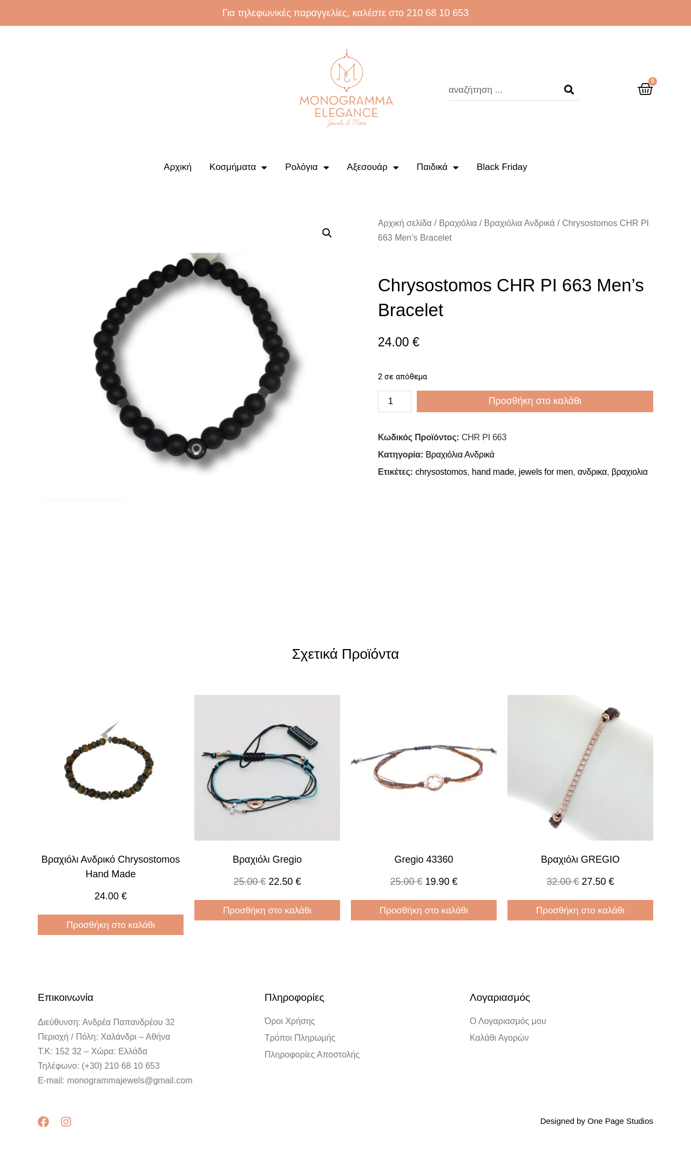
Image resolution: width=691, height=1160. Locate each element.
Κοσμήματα (238, 168)
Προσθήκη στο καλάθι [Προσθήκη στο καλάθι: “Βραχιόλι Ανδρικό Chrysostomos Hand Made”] (110, 925)
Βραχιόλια (458, 223)
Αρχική (178, 167)
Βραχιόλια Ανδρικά (519, 223)
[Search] (569, 90)
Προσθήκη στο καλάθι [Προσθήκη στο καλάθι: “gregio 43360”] (424, 910)
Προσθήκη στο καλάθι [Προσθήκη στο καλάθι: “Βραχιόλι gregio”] (267, 910)
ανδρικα (592, 471)
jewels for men (546, 471)
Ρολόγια (307, 168)
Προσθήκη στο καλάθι (535, 401)
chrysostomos (441, 471)
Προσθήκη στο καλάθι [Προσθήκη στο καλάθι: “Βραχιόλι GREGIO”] (580, 910)
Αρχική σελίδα (405, 223)
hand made (493, 471)
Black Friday (502, 167)
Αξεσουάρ (373, 168)
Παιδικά (438, 168)
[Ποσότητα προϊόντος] (394, 401)
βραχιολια (630, 471)
